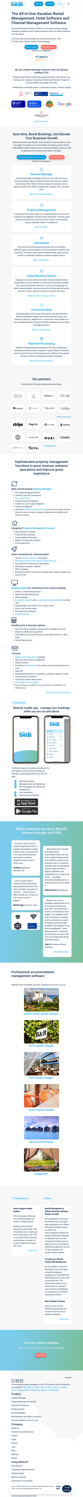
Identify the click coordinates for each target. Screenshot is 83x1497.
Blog (13, 1450)
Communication (41, 309)
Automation (41, 243)
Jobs (13, 1447)
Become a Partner (18, 1477)
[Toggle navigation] (68, 4)
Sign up (38, 4)
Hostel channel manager (42, 1109)
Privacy (14, 1443)
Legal (13, 1439)
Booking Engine (19, 588)
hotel (25, 1387)
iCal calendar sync (22, 498)
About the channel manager (42, 194)
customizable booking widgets (48, 600)
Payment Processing (41, 343)
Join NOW (40, 1355)
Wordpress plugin (22, 614)
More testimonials (62, 952)
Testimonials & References (22, 1432)
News (49, 1198)
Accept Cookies (67, 1488)
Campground (41, 1173)
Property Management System (39, 528)
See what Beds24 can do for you (31, 157)
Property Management (41, 210)
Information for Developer (22, 1481)
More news (65, 1319)
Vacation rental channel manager (41, 1013)
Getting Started (17, 1473)
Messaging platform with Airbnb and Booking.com (36, 561)
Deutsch (68, 1377)
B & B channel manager (41, 1045)
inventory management (33, 509)
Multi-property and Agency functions (26, 1416)
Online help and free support (26, 682)
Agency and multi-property (26, 657)
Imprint (14, 1458)
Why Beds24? (17, 1466)
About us (15, 1428)
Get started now (48, 47)
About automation (41, 260)
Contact (50, 4)
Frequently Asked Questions (22, 1470)
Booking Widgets (18, 1413)
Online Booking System (41, 276)
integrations (31, 665)
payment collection (29, 558)
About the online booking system (42, 296)
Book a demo (31, 47)
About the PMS (41, 227)
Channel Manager (41, 174)
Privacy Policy (58, 1487)
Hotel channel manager (41, 1077)
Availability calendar (23, 600)
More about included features (59, 692)
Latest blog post (21, 1198)
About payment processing (41, 361)
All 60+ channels (41, 121)
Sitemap (14, 1454)
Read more (33, 1251)
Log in (60, 4)
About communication (41, 330)
